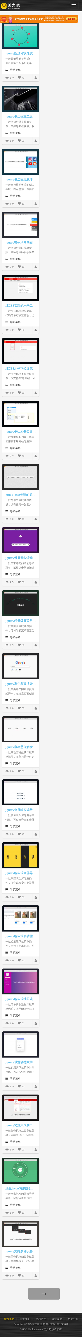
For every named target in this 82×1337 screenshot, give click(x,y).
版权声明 (41, 1318)
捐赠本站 (9, 1318)
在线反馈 (57, 1318)
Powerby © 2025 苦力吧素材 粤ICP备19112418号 (41, 1324)
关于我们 (25, 1318)
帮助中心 (73, 1318)
